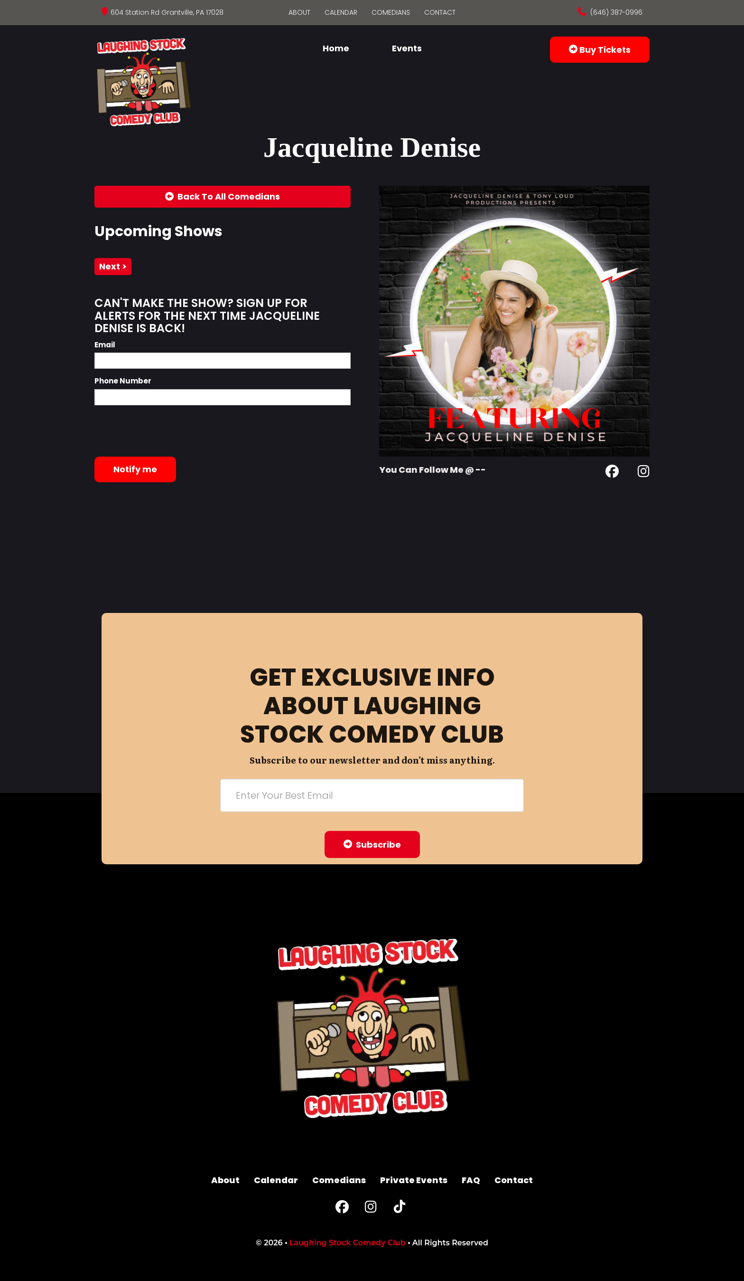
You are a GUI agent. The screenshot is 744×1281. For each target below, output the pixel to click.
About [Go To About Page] (299, 12)
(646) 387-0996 (615, 12)
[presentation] (166, 430)
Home (336, 48)
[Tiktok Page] (399, 1209)
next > (113, 266)
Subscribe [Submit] (372, 844)
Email (104, 345)
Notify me (135, 469)
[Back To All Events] (222, 197)
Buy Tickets (600, 50)
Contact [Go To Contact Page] (440, 12)
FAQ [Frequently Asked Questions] (471, 1180)
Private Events (413, 1180)
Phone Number (122, 381)
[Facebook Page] (612, 473)
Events (407, 48)
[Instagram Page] (644, 473)
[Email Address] (372, 795)
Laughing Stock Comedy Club (347, 1242)
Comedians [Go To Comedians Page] (391, 12)
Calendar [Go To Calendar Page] (341, 12)
